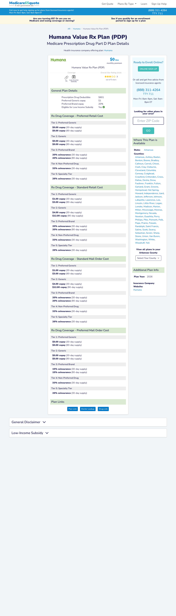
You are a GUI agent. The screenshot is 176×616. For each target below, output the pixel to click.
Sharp (156, 232)
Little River (149, 203)
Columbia (151, 170)
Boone (147, 160)
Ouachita (148, 216)
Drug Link (103, 409)
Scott (145, 229)
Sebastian (140, 232)
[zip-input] (148, 121)
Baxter (156, 157)
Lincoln (138, 203)
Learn (144, 3)
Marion (156, 206)
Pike (146, 219)
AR (69, 28)
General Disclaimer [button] (29, 422)
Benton (138, 160)
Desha (146, 180)
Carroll (148, 163)
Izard (161, 193)
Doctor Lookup (87, 409)
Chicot (155, 163)
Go (148, 130)
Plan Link (72, 409)
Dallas (138, 180)
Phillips (139, 219)
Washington (141, 239)
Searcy (152, 229)
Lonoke (138, 206)
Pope (137, 223)
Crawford (139, 176)
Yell (148, 242)
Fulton (157, 183)
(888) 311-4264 (157, 10)
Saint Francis (152, 226)
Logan (159, 203)
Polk (161, 219)
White (151, 239)
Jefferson (148, 196)
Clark (137, 166)
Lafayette (140, 199)
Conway (139, 173)
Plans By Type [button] (126, 3)
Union (145, 236)
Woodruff (140, 242)
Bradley (155, 160)
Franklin (149, 183)
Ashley (148, 157)
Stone (138, 236)
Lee (158, 199)
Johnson (158, 196)
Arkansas (148, 149)
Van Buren (154, 236)
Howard (139, 193)
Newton (139, 216)
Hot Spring (153, 190)
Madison (148, 206)
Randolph (140, 226)
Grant (147, 186)
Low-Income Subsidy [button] (30, 433)
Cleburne (151, 166)
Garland (139, 186)
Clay (143, 166)
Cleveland (140, 170)
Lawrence (150, 199)
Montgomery (141, 213)
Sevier (149, 232)
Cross (160, 176)
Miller (138, 209)
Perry (156, 216)
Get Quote (107, 3)
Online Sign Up (148, 69)
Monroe (158, 209)
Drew (152, 180)
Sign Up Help (159, 3)
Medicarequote (24, 3)
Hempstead (141, 190)
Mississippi (147, 209)
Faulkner (139, 183)
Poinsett (153, 219)
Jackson (139, 196)
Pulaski (152, 223)
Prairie (144, 223)
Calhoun (139, 163)
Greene (154, 186)
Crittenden (150, 176)
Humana (76, 28)
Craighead (149, 173)
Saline (138, 229)
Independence (151, 193)
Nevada (152, 213)
